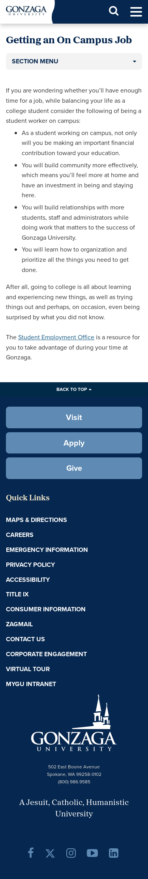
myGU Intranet (31, 683)
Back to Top (71, 389)
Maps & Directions (36, 519)
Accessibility (28, 579)
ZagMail (19, 624)
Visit (74, 417)
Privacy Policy (30, 564)
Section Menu (35, 61)
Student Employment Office (56, 337)
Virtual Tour (28, 669)
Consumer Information (46, 609)
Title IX (17, 594)
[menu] (136, 12)
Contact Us (25, 639)
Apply (74, 443)
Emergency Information (47, 549)
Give (74, 468)
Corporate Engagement (46, 654)
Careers (20, 534)
